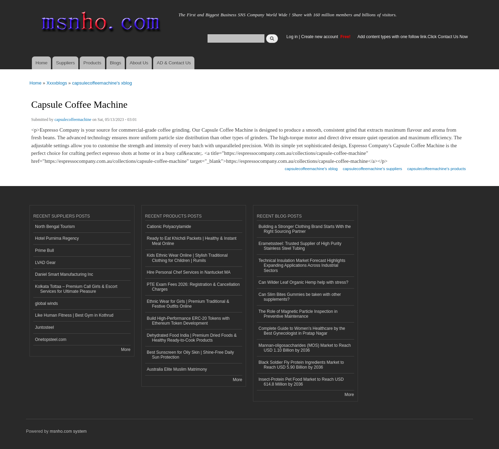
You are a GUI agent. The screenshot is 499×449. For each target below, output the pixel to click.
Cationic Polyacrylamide (169, 226)
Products (92, 62)
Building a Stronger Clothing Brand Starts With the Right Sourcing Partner (305, 229)
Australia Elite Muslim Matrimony (177, 369)
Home (41, 62)
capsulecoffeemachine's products (436, 169)
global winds (46, 303)
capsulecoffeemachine (72, 119)
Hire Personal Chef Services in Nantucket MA (189, 272)
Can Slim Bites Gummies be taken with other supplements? (300, 297)
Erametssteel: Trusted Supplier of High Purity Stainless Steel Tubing (300, 246)
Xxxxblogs (56, 83)
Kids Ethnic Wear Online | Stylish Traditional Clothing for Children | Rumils (187, 258)
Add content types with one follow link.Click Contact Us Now (413, 36)
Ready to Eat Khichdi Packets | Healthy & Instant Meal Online (192, 241)
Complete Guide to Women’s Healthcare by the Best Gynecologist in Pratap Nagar (302, 331)
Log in (292, 36)
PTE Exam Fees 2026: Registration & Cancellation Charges (193, 287)
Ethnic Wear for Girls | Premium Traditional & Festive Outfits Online (188, 304)
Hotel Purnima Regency (57, 238)
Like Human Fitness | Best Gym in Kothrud (74, 315)
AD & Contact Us (174, 62)
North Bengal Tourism (55, 226)
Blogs (115, 62)
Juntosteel (44, 327)
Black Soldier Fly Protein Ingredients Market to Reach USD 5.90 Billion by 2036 (301, 365)
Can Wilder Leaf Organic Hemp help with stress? (303, 282)
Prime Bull (44, 250)
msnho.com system (68, 431)
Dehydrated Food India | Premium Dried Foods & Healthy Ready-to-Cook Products (192, 338)
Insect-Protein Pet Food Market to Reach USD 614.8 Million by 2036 (301, 382)
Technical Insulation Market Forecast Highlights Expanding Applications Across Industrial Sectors (302, 265)
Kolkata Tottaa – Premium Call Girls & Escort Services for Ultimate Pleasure (76, 289)
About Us (139, 62)
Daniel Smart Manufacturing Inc (64, 274)
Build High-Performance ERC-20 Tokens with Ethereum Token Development (188, 321)
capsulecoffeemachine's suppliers (372, 169)
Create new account (320, 36)
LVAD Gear (45, 262)
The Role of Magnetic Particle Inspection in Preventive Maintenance (298, 314)
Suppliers (65, 62)
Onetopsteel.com (51, 339)
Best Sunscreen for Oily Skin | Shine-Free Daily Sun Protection (190, 355)
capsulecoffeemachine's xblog (102, 83)
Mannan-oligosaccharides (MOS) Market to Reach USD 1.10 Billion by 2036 (305, 348)
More (125, 349)
